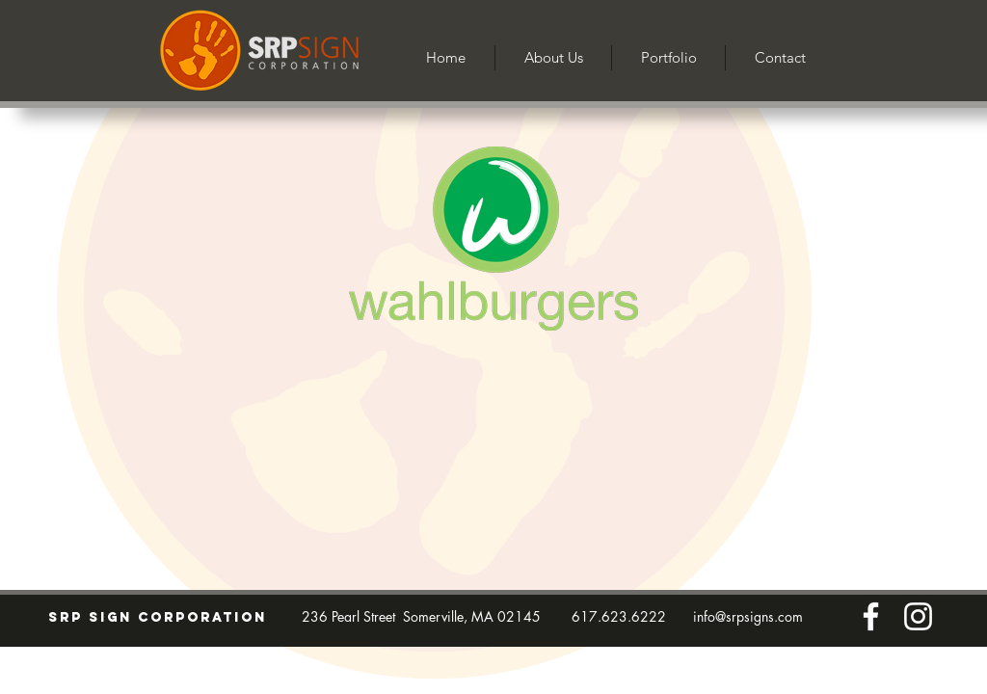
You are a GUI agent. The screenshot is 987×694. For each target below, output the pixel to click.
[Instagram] (918, 616)
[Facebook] (871, 616)
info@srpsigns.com (748, 616)
